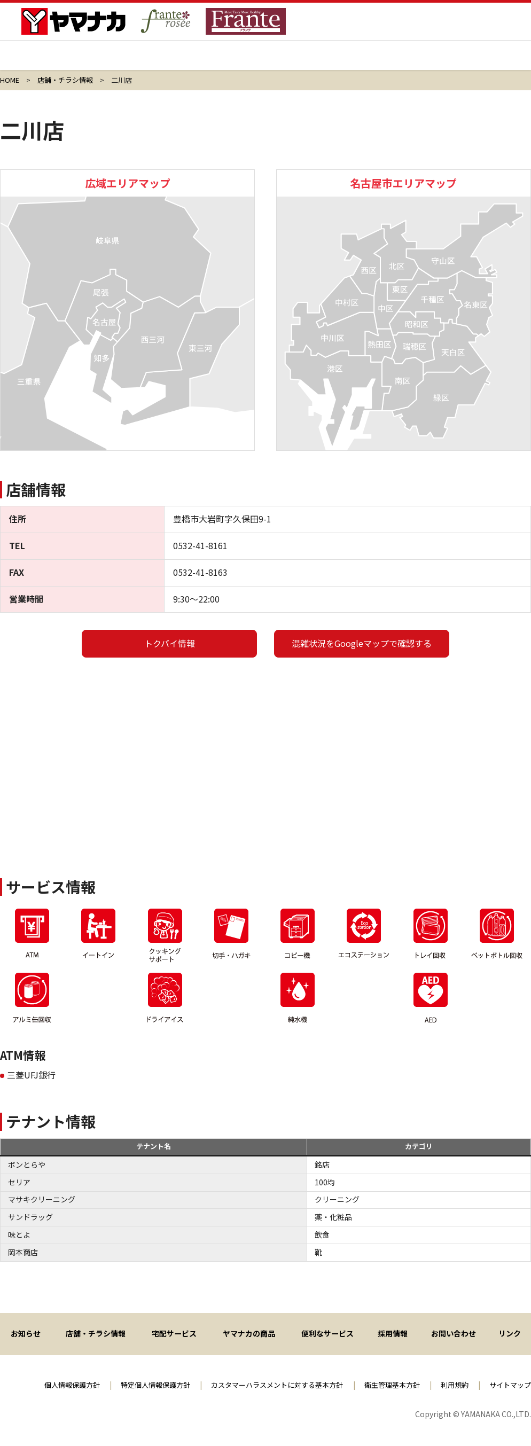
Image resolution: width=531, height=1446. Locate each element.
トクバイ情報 (169, 643)
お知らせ (26, 1332)
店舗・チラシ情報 (132, 61)
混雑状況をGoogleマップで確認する (362, 643)
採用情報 (398, 61)
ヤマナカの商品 (310, 61)
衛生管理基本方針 (385, 1384)
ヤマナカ (44, 61)
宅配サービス (221, 61)
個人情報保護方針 (45, 1384)
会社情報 (487, 61)
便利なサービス (328, 1332)
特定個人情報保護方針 (133, 1384)
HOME (9, 80)
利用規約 (450, 1384)
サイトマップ (508, 1384)
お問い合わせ (454, 1332)
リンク (510, 1332)
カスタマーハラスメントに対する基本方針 (262, 1384)
